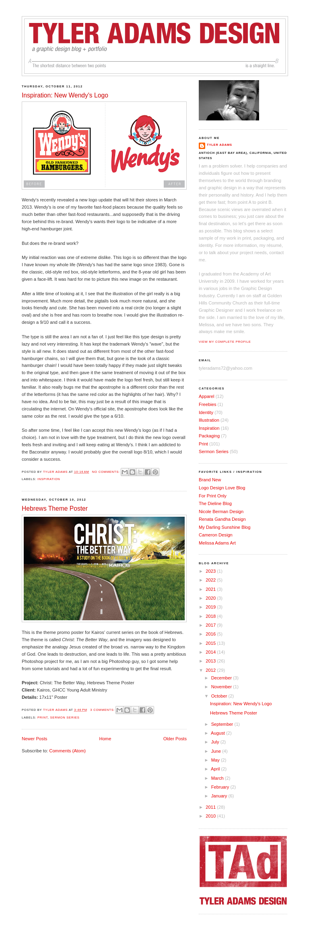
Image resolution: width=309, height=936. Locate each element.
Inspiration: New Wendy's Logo (65, 95)
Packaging (209, 435)
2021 (211, 589)
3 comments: (103, 710)
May (216, 760)
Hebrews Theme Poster (55, 508)
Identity (206, 412)
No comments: (106, 472)
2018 (211, 616)
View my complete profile (225, 342)
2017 (211, 625)
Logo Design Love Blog (222, 487)
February (221, 787)
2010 (211, 816)
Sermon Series (65, 717)
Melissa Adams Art (217, 542)
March (218, 778)
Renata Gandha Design (222, 519)
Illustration (209, 420)
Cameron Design (216, 534)
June (216, 751)
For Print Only (213, 495)
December (222, 677)
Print (42, 717)
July (215, 741)
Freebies (207, 404)
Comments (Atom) (67, 750)
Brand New (210, 479)
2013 (211, 661)
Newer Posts (34, 738)
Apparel (206, 396)
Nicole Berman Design (221, 511)
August (218, 733)
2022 (211, 580)
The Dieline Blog (215, 503)
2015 (211, 643)
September (223, 724)
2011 (211, 807)
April (216, 768)
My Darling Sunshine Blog (225, 527)
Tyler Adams (219, 145)
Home (105, 738)
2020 (211, 598)
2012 (211, 670)
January (220, 795)
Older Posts (175, 738)
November (222, 686)
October (220, 696)
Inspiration (48, 479)
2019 (211, 607)
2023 (211, 571)
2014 (211, 652)
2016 (211, 634)
